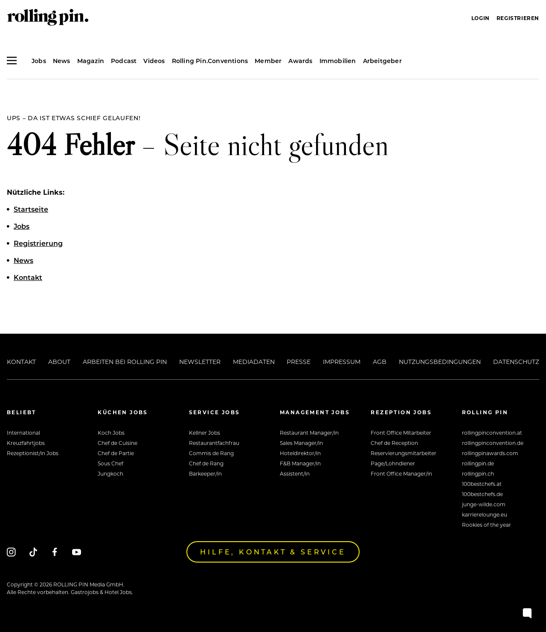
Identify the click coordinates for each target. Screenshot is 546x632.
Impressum (341, 362)
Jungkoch (110, 473)
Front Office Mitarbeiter (401, 432)
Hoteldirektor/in (300, 453)
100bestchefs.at (482, 483)
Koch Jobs (111, 432)
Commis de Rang (211, 453)
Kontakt (21, 362)
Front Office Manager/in (401, 473)
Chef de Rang (206, 463)
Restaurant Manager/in (309, 432)
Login (480, 17)
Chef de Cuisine (117, 442)
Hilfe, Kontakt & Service (273, 551)
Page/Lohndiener (393, 463)
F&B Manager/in (300, 463)
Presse (299, 362)
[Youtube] (76, 552)
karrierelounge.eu (484, 514)
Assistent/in (295, 473)
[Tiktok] (33, 552)
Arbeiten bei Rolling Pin (125, 362)
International (23, 432)
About (59, 362)
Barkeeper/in (205, 473)
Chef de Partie (116, 453)
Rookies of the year (486, 524)
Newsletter (200, 362)
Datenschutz (516, 362)
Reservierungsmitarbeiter (403, 453)
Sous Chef (110, 463)
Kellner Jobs (204, 432)
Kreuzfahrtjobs (26, 442)
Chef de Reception (394, 442)
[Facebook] (54, 552)
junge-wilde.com (483, 504)
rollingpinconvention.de (492, 442)
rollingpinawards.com (490, 453)
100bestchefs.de (482, 494)
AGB (379, 362)
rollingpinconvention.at (492, 432)
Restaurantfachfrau (214, 442)
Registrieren (518, 17)
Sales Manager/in (301, 442)
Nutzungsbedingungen (440, 362)
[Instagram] (11, 552)
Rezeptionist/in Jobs (32, 453)
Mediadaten (254, 362)
